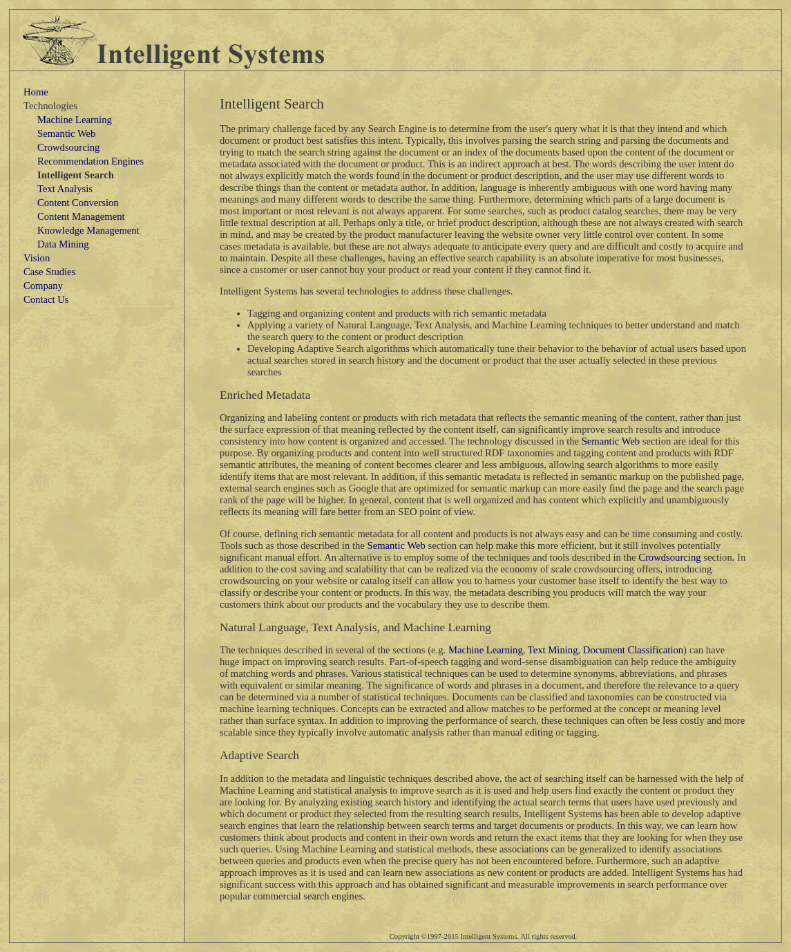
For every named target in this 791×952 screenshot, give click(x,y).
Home (35, 91)
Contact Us (46, 299)
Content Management (81, 216)
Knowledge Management (88, 230)
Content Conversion (78, 202)
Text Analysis (65, 188)
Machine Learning (74, 119)
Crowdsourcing (68, 147)
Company (43, 285)
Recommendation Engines (90, 161)
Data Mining (63, 244)
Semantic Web (66, 133)
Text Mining (553, 649)
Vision (36, 257)
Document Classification (633, 649)
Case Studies (49, 271)
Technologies (50, 105)
